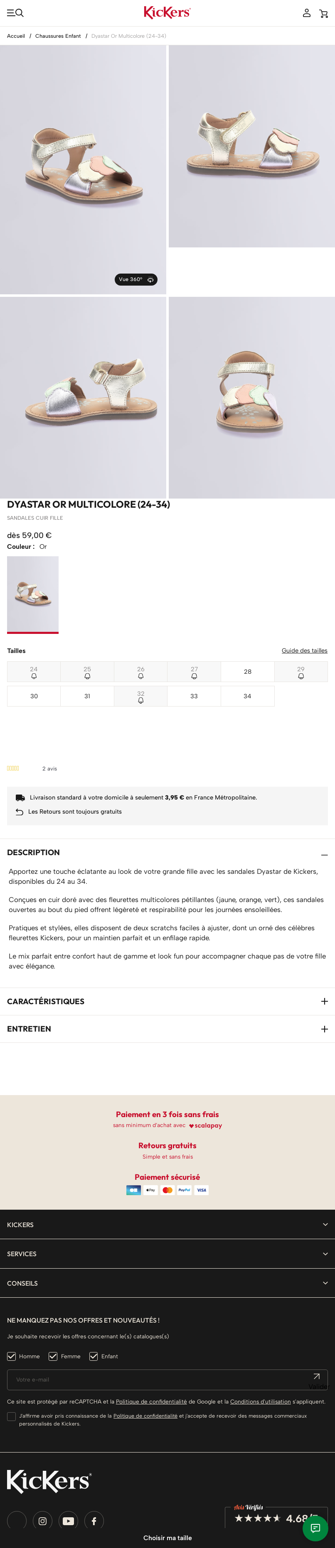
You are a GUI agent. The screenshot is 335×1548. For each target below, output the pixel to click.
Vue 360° (136, 232)
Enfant (109, 1295)
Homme (29, 1295)
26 (141, 622)
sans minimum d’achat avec (149, 1064)
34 (247, 649)
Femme (71, 1295)
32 (141, 646)
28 (247, 624)
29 (301, 622)
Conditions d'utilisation (260, 1340)
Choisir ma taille (167, 1538)
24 (34, 622)
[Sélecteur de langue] (26, 1492)
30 (34, 649)
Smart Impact (114, 1514)
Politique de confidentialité (151, 1340)
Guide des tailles (305, 603)
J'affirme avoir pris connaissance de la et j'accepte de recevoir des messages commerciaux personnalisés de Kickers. (163, 1359)
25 (87, 622)
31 (87, 649)
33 (194, 649)
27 (194, 622)
